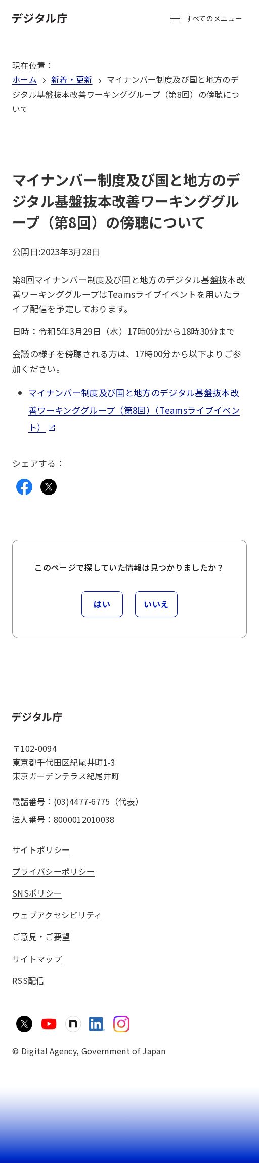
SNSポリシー (37, 893)
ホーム (24, 79)
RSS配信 (28, 980)
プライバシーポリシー (53, 871)
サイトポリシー (41, 849)
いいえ (156, 604)
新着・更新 (72, 79)
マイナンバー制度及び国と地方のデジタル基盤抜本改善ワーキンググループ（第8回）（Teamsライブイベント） (134, 409)
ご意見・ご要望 (41, 936)
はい (102, 604)
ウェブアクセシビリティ (57, 915)
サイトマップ (37, 959)
